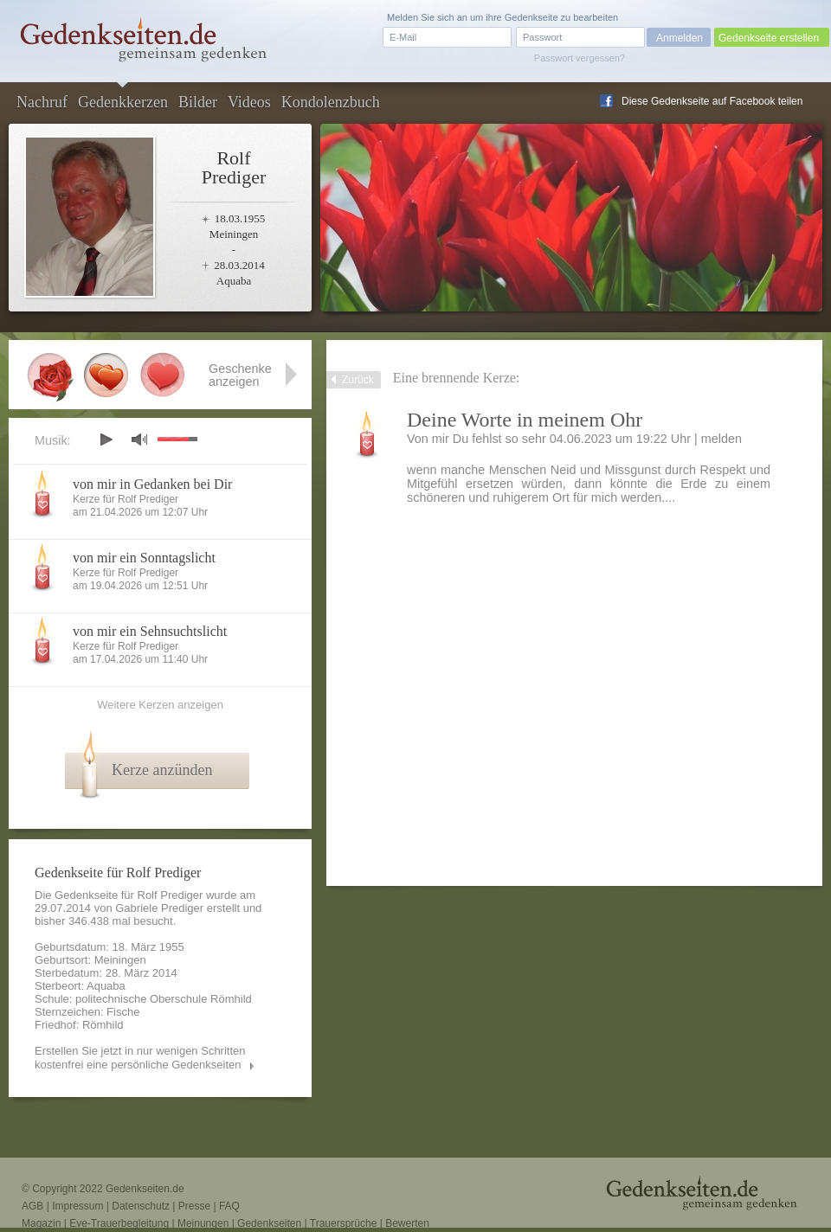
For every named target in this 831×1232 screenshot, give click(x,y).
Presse (194, 1206)
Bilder (197, 102)
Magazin (41, 1223)
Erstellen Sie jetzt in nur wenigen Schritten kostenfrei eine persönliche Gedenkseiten (140, 1057)
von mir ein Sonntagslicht (144, 557)
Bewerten (407, 1223)
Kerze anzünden (162, 770)
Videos (249, 102)
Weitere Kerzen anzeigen (160, 704)
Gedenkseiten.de (145, 1189)
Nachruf (42, 102)
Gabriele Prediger (159, 908)
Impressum (77, 1206)
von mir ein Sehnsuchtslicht (150, 631)
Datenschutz (141, 1206)
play (105, 439)
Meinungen (203, 1223)
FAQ (229, 1206)
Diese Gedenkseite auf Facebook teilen (712, 101)
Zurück (358, 380)
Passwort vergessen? (579, 58)
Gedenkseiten (269, 1223)
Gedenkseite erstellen (768, 38)
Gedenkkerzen (123, 102)
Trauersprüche (343, 1223)
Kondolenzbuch (330, 102)
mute (139, 439)
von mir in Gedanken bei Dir (152, 484)
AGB (32, 1206)
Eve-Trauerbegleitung (119, 1223)
